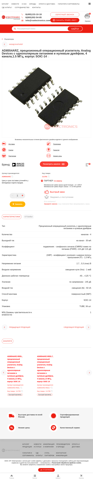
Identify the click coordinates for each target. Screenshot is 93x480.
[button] (4, 375)
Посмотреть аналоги (54, 164)
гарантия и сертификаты (68, 4)
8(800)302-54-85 (31, 17)
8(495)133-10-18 (31, 14)
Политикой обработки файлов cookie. (66, 463)
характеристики (11, 217)
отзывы (29, 217)
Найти (75, 29)
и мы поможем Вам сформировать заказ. (67, 202)
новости (15, 4)
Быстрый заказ (57, 192)
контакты (36, 7)
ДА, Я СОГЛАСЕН (46, 470)
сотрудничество (22, 7)
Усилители (9, 39)
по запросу (58, 181)
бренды (32, 4)
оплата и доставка (47, 4)
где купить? (7, 7)
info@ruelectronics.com (35, 20)
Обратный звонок (64, 15)
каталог (5, 4)
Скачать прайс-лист (65, 20)
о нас (24, 4)
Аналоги (7, 341)
